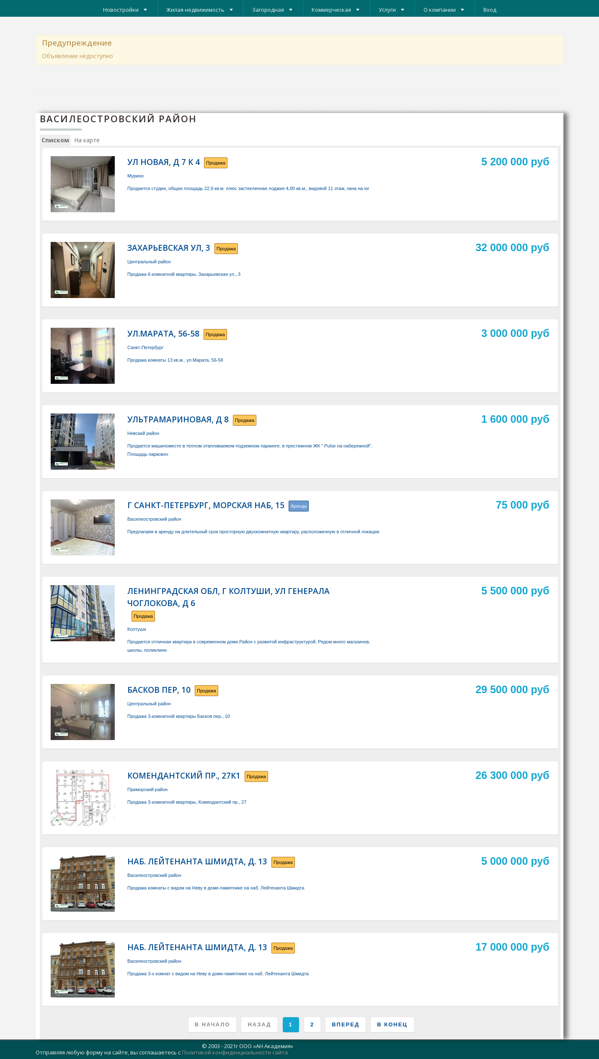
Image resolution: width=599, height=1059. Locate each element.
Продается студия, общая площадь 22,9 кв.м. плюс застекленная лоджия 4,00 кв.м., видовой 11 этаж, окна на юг (248, 188)
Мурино (135, 175)
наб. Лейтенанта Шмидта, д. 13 (197, 861)
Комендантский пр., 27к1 (183, 775)
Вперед (345, 1024)
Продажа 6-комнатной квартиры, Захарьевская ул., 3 (183, 274)
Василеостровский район (154, 519)
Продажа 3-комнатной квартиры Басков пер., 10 (178, 716)
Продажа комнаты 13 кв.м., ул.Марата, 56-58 (175, 359)
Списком (55, 140)
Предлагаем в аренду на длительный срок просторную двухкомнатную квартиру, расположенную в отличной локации (253, 531)
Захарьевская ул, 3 (168, 247)
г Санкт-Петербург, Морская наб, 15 (205, 505)
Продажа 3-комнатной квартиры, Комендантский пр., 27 (187, 802)
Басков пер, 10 (159, 689)
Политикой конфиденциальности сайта (235, 1052)
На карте (87, 140)
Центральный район (149, 261)
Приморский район (147, 789)
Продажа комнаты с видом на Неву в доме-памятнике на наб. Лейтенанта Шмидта (215, 887)
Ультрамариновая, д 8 (178, 419)
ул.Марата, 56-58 (163, 333)
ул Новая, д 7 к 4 (163, 162)
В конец (392, 1024)
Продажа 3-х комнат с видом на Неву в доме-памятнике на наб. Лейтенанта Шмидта (218, 973)
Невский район (143, 433)
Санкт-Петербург (145, 347)
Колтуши (136, 629)
